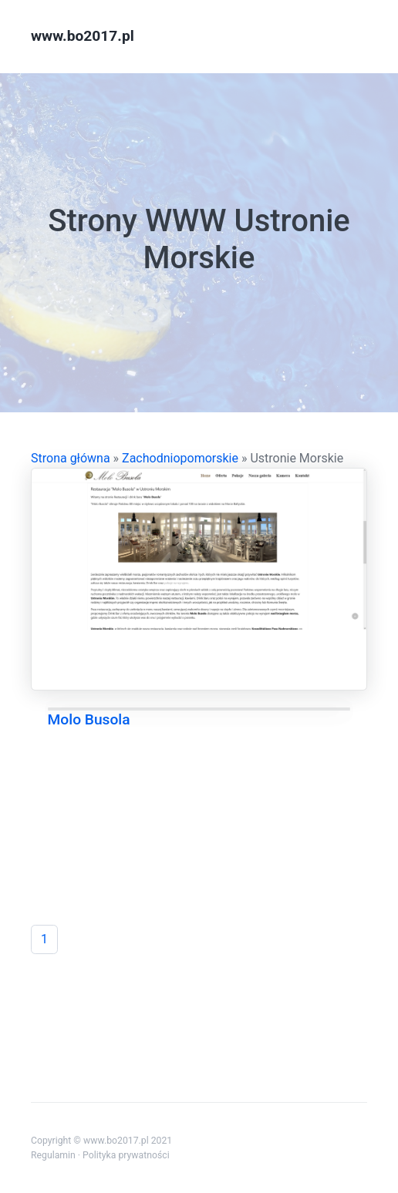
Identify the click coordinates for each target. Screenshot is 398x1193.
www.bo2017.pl (82, 36)
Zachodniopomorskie (180, 458)
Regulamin (53, 1155)
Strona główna (70, 458)
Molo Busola (89, 719)
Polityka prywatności (126, 1155)
